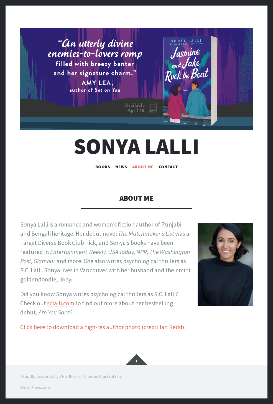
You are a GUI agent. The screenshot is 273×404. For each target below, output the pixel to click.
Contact (168, 166)
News (121, 166)
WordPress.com (35, 387)
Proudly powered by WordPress (50, 376)
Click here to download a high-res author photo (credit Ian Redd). (103, 327)
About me (142, 166)
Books (102, 166)
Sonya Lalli (136, 146)
